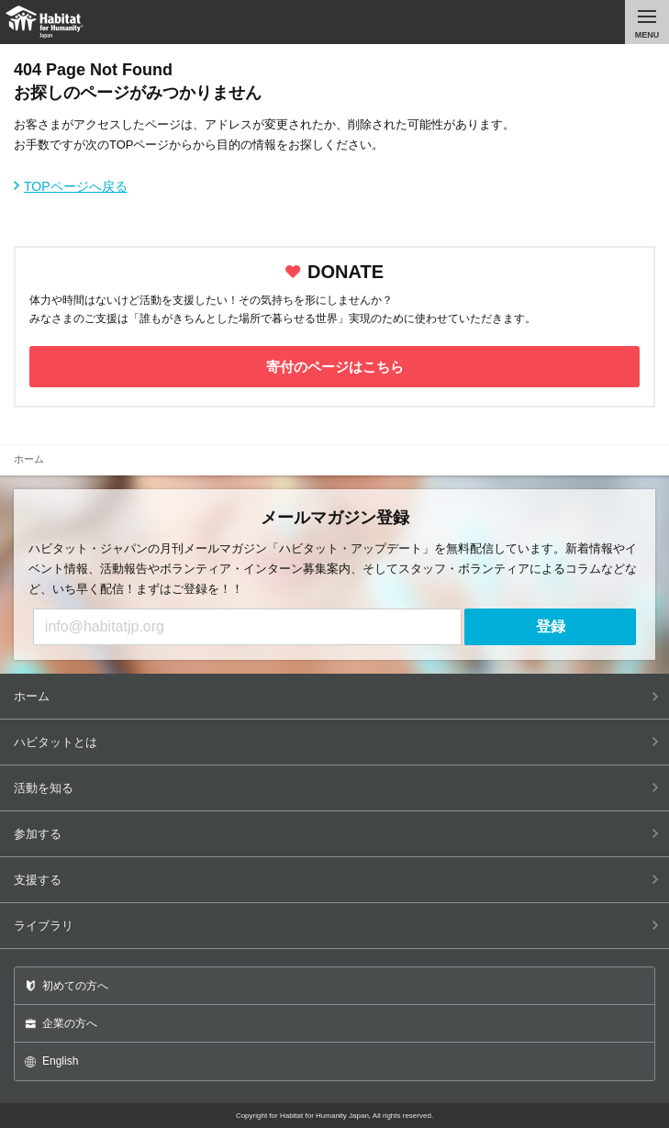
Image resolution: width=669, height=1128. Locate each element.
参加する (336, 834)
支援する (336, 880)
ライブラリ (336, 926)
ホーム (336, 696)
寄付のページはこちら (335, 366)
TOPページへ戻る (76, 186)
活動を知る (336, 788)
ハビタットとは (336, 742)
